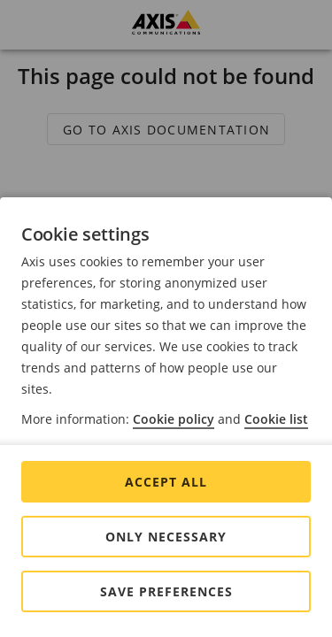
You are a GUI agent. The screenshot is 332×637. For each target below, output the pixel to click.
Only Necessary (166, 536)
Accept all (166, 481)
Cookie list (276, 419)
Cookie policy (173, 419)
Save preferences (166, 591)
